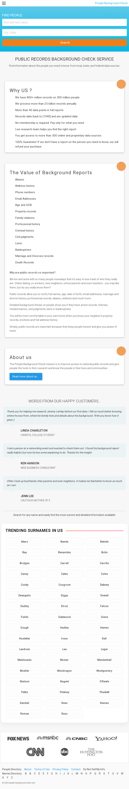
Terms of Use (42, 769)
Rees (64, 703)
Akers (24, 541)
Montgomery (104, 670)
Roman (24, 713)
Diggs (64, 595)
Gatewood (64, 617)
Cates (64, 573)
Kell (104, 638)
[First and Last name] (64, 22)
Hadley (64, 627)
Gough (24, 627)
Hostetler (24, 638)
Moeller (24, 670)
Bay (24, 552)
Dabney (104, 584)
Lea (64, 649)
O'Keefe (104, 681)
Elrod (64, 606)
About (27, 769)
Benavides (64, 552)
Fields (24, 617)
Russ (64, 713)
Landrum (24, 649)
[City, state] (64, 32)
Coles (104, 573)
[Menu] (4, 3)
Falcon (104, 606)
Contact (75, 769)
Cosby (24, 584)
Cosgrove (64, 584)
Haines (104, 627)
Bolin (104, 552)
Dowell (104, 595)
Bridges (25, 563)
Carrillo (104, 563)
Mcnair (64, 659)
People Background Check (111, 3)
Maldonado (25, 659)
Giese (104, 617)
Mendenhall (104, 659)
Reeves (104, 703)
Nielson (24, 681)
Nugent (64, 681)
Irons (64, 638)
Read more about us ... (25, 376)
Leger (104, 649)
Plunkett (104, 692)
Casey (24, 573)
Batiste (104, 541)
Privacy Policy (60, 769)
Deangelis (24, 595)
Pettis (24, 692)
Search (64, 42)
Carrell (64, 563)
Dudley (24, 606)
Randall (24, 703)
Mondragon (64, 670)
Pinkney (64, 692)
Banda (64, 541)
